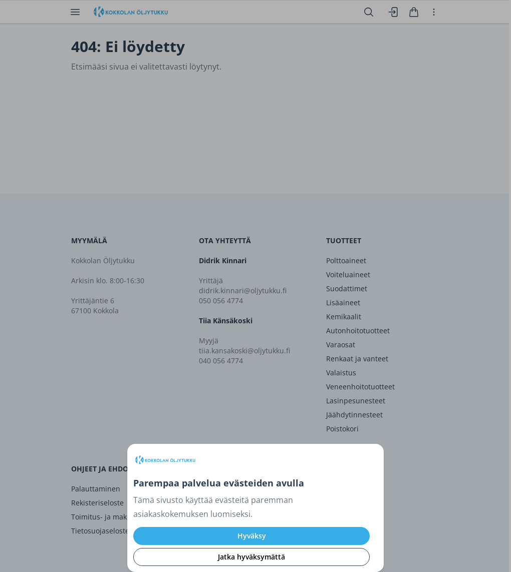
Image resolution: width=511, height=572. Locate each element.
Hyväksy (251, 535)
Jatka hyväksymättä (251, 556)
